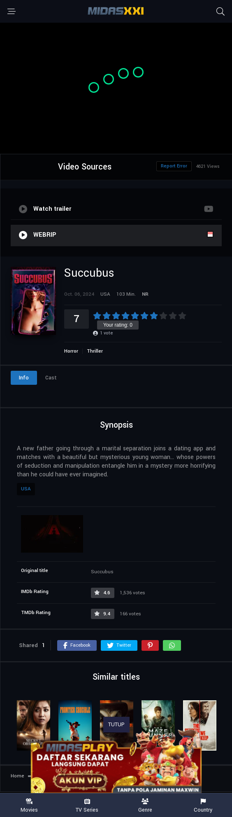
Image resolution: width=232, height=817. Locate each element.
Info (24, 377)
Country (203, 805)
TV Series (87, 805)
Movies (29, 805)
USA (26, 488)
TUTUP (116, 724)
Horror (71, 351)
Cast (51, 377)
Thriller (95, 351)
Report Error (174, 166)
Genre (145, 805)
